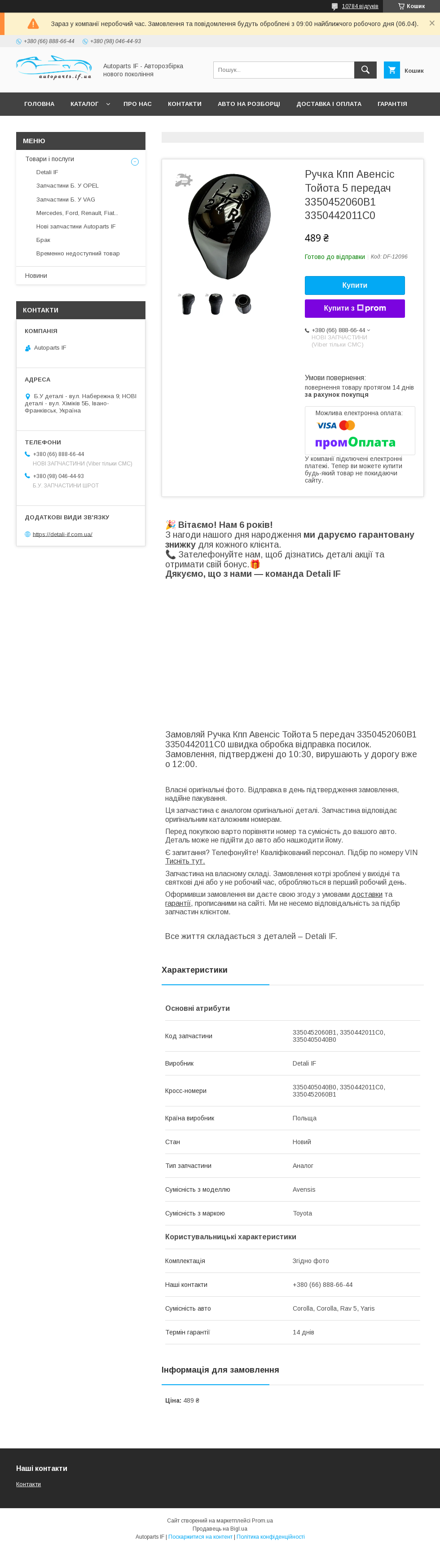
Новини (36, 275)
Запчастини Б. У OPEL (67, 185)
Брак (43, 240)
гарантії (178, 903)
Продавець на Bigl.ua (220, 1529)
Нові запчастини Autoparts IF (76, 226)
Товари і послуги (49, 158)
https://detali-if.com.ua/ (62, 534)
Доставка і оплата (328, 104)
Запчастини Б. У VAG (65, 199)
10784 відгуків (360, 6)
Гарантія (392, 104)
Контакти (185, 104)
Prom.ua (262, 1521)
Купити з (355, 308)
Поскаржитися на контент (200, 1537)
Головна (39, 104)
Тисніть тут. (185, 861)
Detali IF (47, 172)
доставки (367, 894)
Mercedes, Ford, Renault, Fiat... (77, 213)
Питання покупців (56, 127)
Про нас (137, 104)
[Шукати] (365, 70)
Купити (355, 285)
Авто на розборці (249, 104)
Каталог (84, 104)
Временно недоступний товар (78, 253)
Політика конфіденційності (271, 1537)
